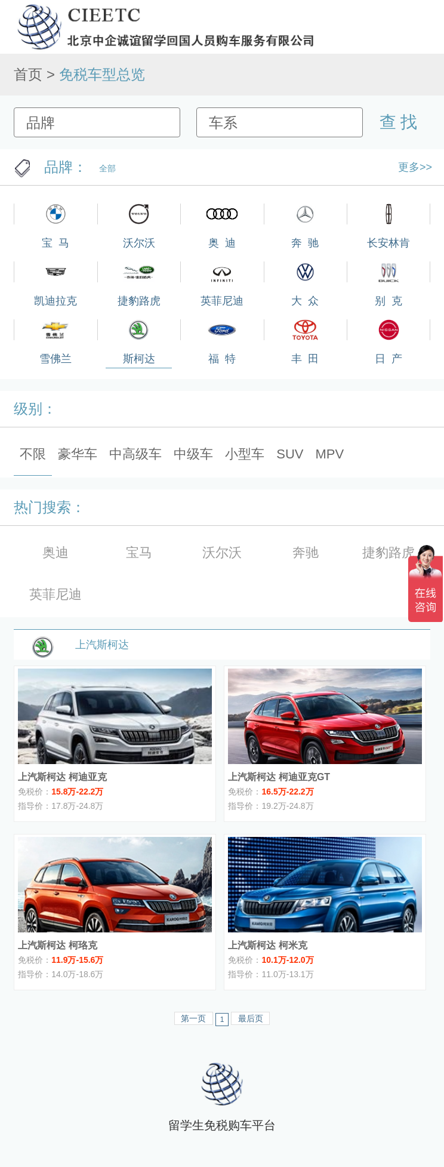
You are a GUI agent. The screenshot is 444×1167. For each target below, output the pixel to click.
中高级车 (135, 454)
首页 (28, 74)
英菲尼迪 (55, 594)
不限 (33, 454)
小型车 (244, 454)
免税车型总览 (102, 74)
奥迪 (55, 552)
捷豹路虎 (388, 552)
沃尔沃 (222, 552)
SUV (289, 454)
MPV (330, 454)
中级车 (193, 454)
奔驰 (305, 552)
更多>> (415, 167)
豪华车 (77, 454)
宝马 (139, 552)
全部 (107, 168)
